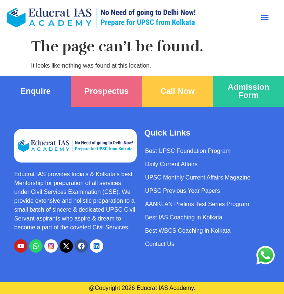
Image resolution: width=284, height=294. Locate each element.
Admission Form (248, 91)
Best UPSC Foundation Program (187, 151)
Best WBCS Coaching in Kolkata (187, 231)
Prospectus (106, 91)
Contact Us (159, 244)
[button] (264, 17)
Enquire (35, 91)
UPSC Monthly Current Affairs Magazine (197, 177)
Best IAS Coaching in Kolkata (183, 217)
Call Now (177, 91)
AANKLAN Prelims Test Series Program (197, 204)
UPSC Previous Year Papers (182, 191)
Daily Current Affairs (171, 164)
